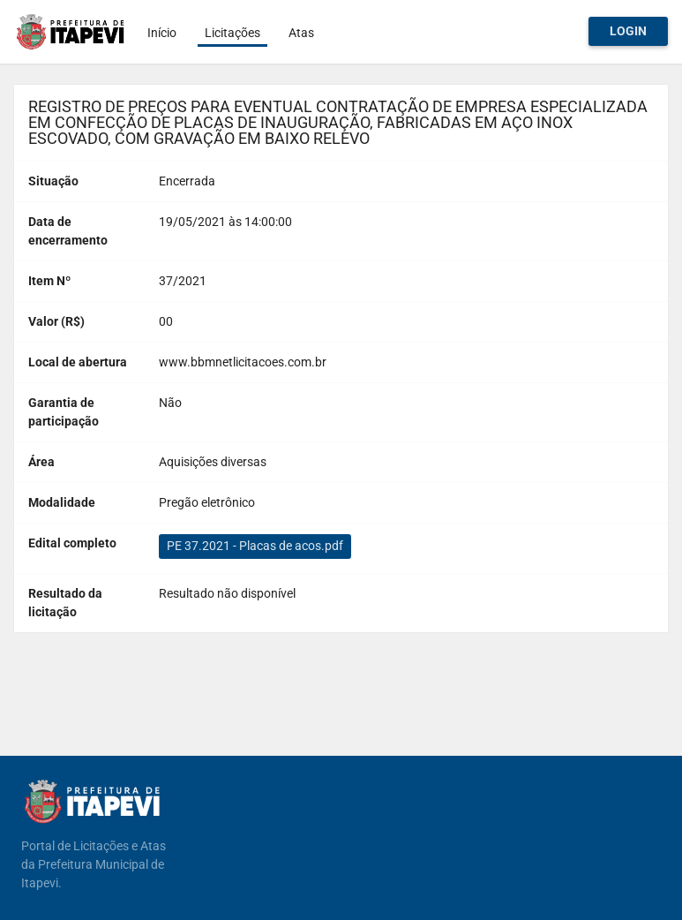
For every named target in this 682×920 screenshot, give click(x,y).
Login (628, 31)
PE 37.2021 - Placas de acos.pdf (255, 546)
